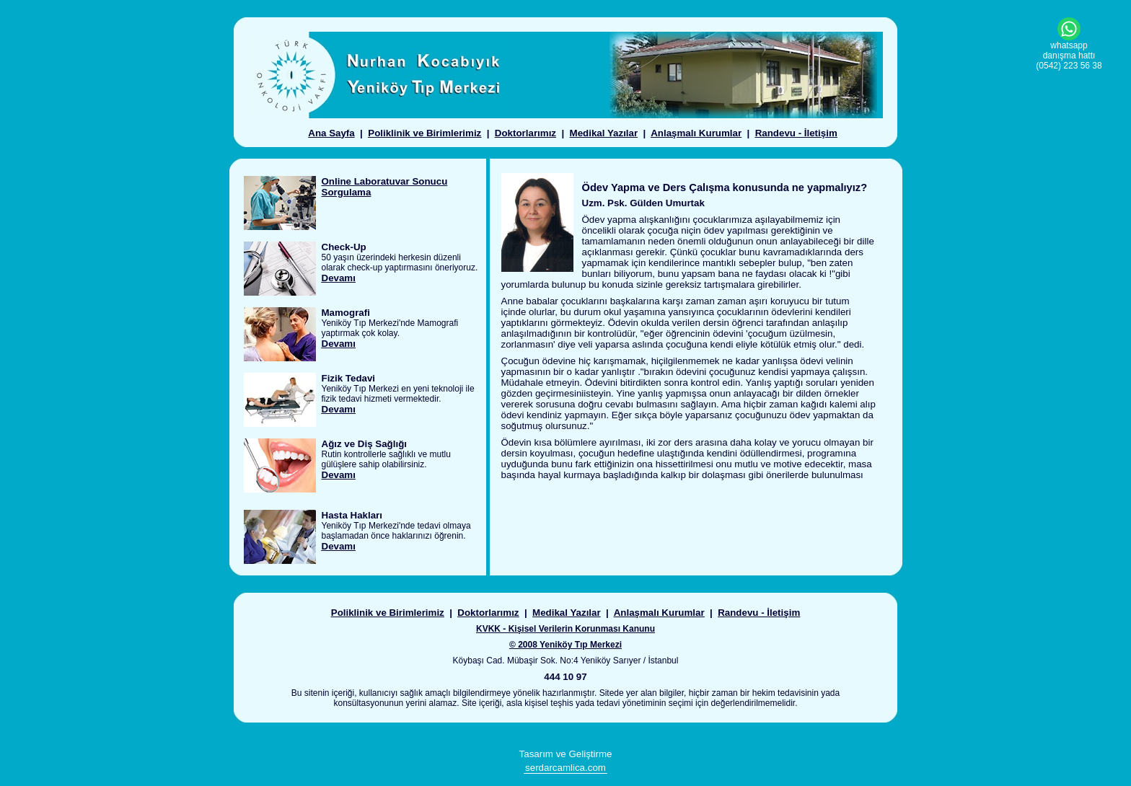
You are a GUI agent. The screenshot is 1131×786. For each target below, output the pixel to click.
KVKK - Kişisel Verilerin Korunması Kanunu (565, 629)
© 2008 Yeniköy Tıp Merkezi (565, 645)
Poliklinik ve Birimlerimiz (424, 133)
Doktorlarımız (525, 133)
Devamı (339, 278)
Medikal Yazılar (604, 133)
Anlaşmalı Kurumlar (696, 133)
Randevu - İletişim (796, 133)
